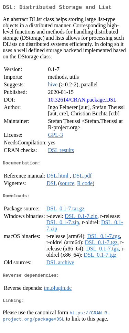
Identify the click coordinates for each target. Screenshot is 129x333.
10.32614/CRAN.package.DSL (82, 101)
